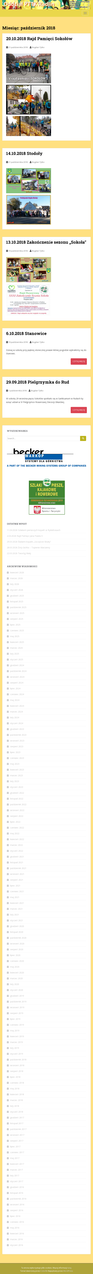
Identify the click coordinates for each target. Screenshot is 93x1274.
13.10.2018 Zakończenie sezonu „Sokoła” (46, 242)
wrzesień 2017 (17, 1135)
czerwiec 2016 (17, 1221)
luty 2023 (14, 781)
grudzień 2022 (17, 792)
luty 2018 (14, 1106)
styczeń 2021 (16, 920)
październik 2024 (18, 671)
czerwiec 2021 (17, 891)
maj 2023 (14, 763)
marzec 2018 (16, 1100)
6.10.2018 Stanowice (26, 333)
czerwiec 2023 (17, 758)
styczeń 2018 (16, 1111)
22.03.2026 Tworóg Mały (19, 553)
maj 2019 (14, 1030)
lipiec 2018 (15, 1077)
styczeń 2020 (16, 990)
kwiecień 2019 (17, 1036)
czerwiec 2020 (17, 961)
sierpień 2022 (16, 816)
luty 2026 (14, 584)
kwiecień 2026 (17, 572)
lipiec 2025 (15, 624)
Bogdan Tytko (38, 47)
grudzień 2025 (17, 595)
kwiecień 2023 (17, 769)
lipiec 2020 (15, 955)
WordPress (68, 1271)
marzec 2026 (16, 578)
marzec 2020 (16, 978)
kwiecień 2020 (17, 972)
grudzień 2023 (17, 729)
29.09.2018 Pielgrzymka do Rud (37, 382)
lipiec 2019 (15, 1019)
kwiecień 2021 (17, 903)
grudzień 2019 (17, 995)
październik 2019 (18, 1001)
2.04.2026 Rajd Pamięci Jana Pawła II (25, 535)
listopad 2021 (16, 862)
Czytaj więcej (79, 361)
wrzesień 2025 (17, 613)
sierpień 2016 (16, 1210)
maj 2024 (14, 700)
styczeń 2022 (16, 850)
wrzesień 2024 (17, 676)
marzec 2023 (16, 775)
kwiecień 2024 (17, 705)
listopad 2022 (16, 798)
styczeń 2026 (16, 589)
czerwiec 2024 (17, 694)
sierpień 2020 (16, 949)
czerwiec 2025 (17, 630)
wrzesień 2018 (17, 1065)
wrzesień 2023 (17, 740)
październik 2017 (18, 1129)
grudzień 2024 (17, 665)
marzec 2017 (16, 1169)
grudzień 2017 (17, 1117)
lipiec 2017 (15, 1146)
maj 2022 (14, 833)
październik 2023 (18, 734)
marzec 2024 (16, 711)
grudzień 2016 (17, 1187)
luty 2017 (14, 1175)
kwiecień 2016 (17, 1233)
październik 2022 (18, 804)
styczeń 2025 (16, 659)
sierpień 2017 (16, 1140)
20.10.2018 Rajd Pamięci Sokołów (39, 38)
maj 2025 (14, 636)
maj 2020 (14, 966)
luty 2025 (14, 653)
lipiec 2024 (15, 688)
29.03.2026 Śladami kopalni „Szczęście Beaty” (29, 541)
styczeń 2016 (16, 1245)
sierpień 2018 (16, 1071)
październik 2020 (18, 937)
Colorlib (44, 1271)
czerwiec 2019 (17, 1024)
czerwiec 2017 (17, 1152)
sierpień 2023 (16, 746)
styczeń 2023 (16, 787)
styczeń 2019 (16, 1053)
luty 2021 (14, 914)
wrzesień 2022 (17, 810)
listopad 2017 (16, 1123)
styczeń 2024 (16, 723)
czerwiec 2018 (17, 1082)
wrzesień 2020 (17, 943)
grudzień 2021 (17, 856)
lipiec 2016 (15, 1216)
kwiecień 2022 (17, 839)
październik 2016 (18, 1198)
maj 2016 (14, 1227)
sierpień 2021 (16, 879)
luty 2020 (14, 984)
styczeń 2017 (16, 1181)
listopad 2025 (16, 601)
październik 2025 (18, 607)
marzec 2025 (16, 647)
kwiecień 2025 (17, 642)
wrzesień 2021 (17, 874)
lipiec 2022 (15, 821)
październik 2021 (18, 868)
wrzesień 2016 (17, 1204)
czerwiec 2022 (17, 827)
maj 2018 (14, 1088)
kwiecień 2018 (17, 1094)
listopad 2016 (16, 1192)
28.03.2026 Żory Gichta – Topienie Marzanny (28, 547)
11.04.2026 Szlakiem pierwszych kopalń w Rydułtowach (33, 530)
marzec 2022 (16, 845)
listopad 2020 (16, 932)
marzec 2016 (16, 1239)
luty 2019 (14, 1048)
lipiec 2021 (15, 885)
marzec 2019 (16, 1042)
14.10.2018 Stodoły (24, 153)
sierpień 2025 (16, 618)
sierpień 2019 (16, 1013)
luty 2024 (14, 717)
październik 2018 (18, 1059)
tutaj (69, 1268)
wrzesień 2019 (17, 1007)
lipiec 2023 (15, 752)
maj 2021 (14, 897)
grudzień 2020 (17, 926)
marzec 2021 (16, 908)
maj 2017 (14, 1158)
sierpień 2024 (16, 682)
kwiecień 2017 (17, 1163)
